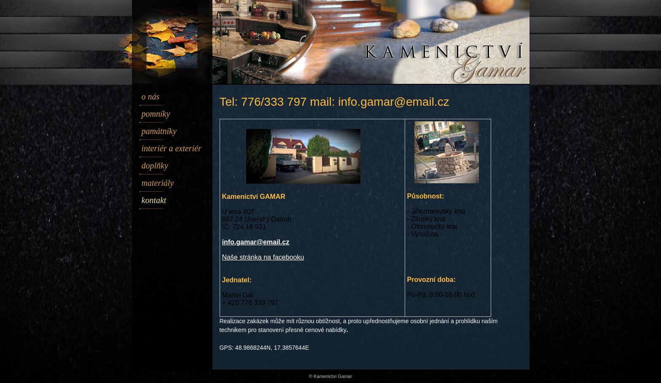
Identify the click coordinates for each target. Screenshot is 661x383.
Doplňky (155, 165)
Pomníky (156, 113)
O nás (151, 96)
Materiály (158, 182)
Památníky (159, 131)
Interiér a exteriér (172, 148)
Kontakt (154, 200)
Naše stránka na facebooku (263, 257)
